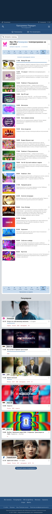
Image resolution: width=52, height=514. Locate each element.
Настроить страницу (11, 37)
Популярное (17, 500)
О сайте (6, 507)
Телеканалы (17, 32)
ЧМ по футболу (28, 500)
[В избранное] (48, 61)
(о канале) (24, 46)
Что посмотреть (33, 32)
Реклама (12, 507)
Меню (48, 44)
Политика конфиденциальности (39, 507)
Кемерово (22, 42)
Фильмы (37, 500)
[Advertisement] (26, 274)
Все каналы (8, 500)
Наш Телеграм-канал (22, 507)
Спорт (23, 502)
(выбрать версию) (15, 46)
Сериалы (45, 500)
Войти (29, 502)
